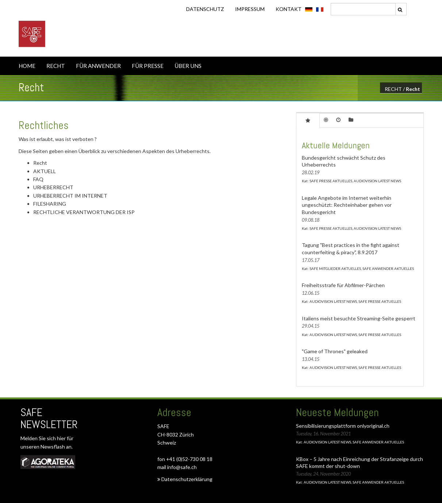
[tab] (308, 120)
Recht (413, 89)
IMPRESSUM (250, 9)
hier (62, 438)
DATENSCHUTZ (205, 9)
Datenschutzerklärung (184, 479)
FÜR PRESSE (148, 65)
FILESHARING (49, 204)
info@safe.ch (182, 467)
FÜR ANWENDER (98, 65)
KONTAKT (288, 9)
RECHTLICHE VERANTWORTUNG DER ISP (84, 212)
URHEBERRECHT (53, 187)
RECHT (55, 65)
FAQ (38, 179)
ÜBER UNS (187, 65)
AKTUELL (44, 171)
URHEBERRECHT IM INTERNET (70, 196)
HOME (27, 65)
